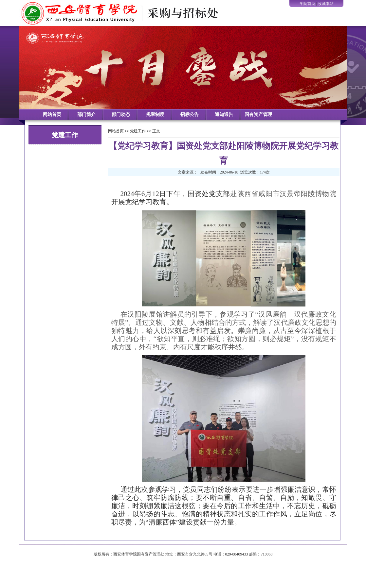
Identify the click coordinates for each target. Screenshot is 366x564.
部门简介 (86, 114)
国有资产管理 (258, 114)
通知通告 (224, 114)
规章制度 (155, 114)
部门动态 (121, 114)
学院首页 (307, 3)
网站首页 (52, 114)
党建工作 (138, 131)
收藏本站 (326, 3)
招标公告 (189, 114)
